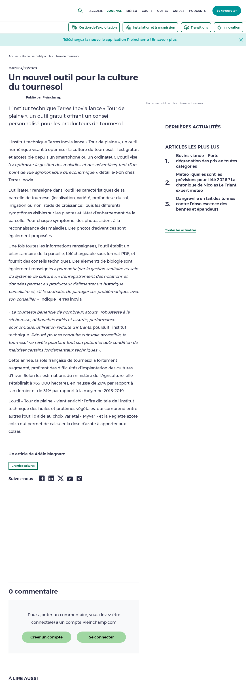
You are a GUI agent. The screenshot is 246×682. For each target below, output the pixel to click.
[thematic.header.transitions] (196, 27)
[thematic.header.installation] (150, 27)
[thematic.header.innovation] (228, 27)
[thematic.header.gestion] (94, 27)
